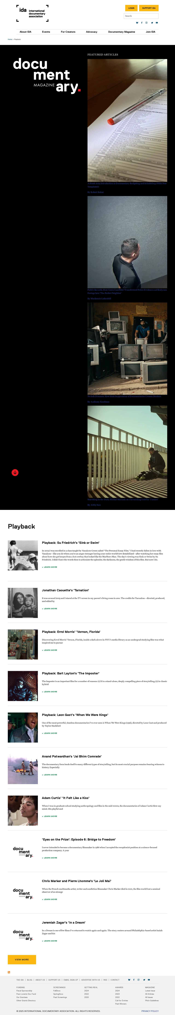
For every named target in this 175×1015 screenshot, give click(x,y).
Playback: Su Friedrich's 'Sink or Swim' (71, 542)
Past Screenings (60, 997)
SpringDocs (59, 994)
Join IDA (149, 31)
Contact (115, 980)
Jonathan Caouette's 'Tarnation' (65, 590)
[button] (15, 472)
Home (10, 39)
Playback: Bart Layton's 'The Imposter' (71, 673)
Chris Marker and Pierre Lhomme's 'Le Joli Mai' (77, 881)
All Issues (148, 997)
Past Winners (120, 1004)
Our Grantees (22, 997)
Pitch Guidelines (151, 1000)
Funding (21, 987)
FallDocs (57, 991)
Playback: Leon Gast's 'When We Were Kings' (75, 715)
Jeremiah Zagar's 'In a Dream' (64, 922)
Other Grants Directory (26, 1000)
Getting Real (91, 987)
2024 (86, 991)
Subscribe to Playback (9, 972)
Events (47, 31)
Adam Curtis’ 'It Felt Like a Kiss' (66, 798)
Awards (119, 987)
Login (131, 8)
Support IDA (148, 8)
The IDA (20, 980)
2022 (86, 994)
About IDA (26, 31)
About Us (41, 980)
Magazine (149, 987)
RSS (106, 980)
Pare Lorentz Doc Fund (27, 994)
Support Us (55, 980)
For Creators (68, 31)
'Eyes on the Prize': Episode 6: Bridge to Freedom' (79, 839)
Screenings (60, 987)
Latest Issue (149, 991)
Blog (30, 980)
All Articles (148, 994)
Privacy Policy (149, 1011)
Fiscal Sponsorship (25, 991)
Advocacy (91, 31)
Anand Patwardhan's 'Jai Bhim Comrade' (72, 756)
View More (22, 959)
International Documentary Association (33, 13)
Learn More (51, 567)
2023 (117, 994)
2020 (86, 997)
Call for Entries (121, 1000)
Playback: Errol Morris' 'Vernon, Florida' (71, 632)
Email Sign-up (72, 980)
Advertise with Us (91, 980)
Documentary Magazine (121, 31)
